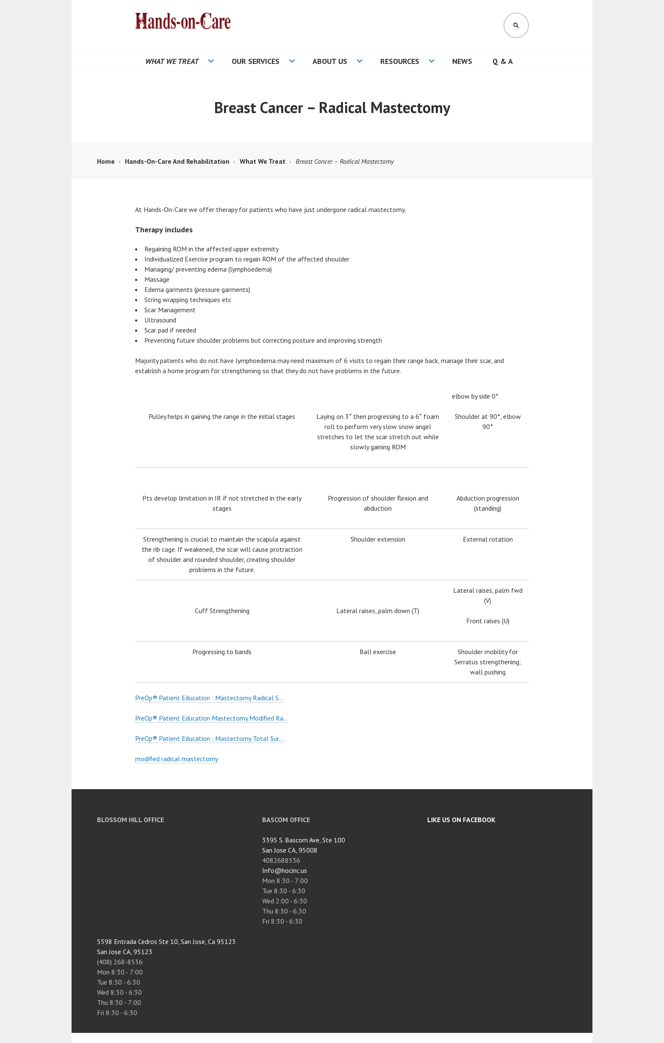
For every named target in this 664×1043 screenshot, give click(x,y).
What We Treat (172, 61)
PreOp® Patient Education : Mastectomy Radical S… (209, 697)
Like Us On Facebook (461, 819)
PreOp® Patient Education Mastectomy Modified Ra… (211, 718)
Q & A (502, 61)
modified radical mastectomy (176, 758)
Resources (399, 61)
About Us (330, 61)
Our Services (255, 61)
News (462, 61)
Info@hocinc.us (284, 870)
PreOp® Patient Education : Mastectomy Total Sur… (209, 738)
